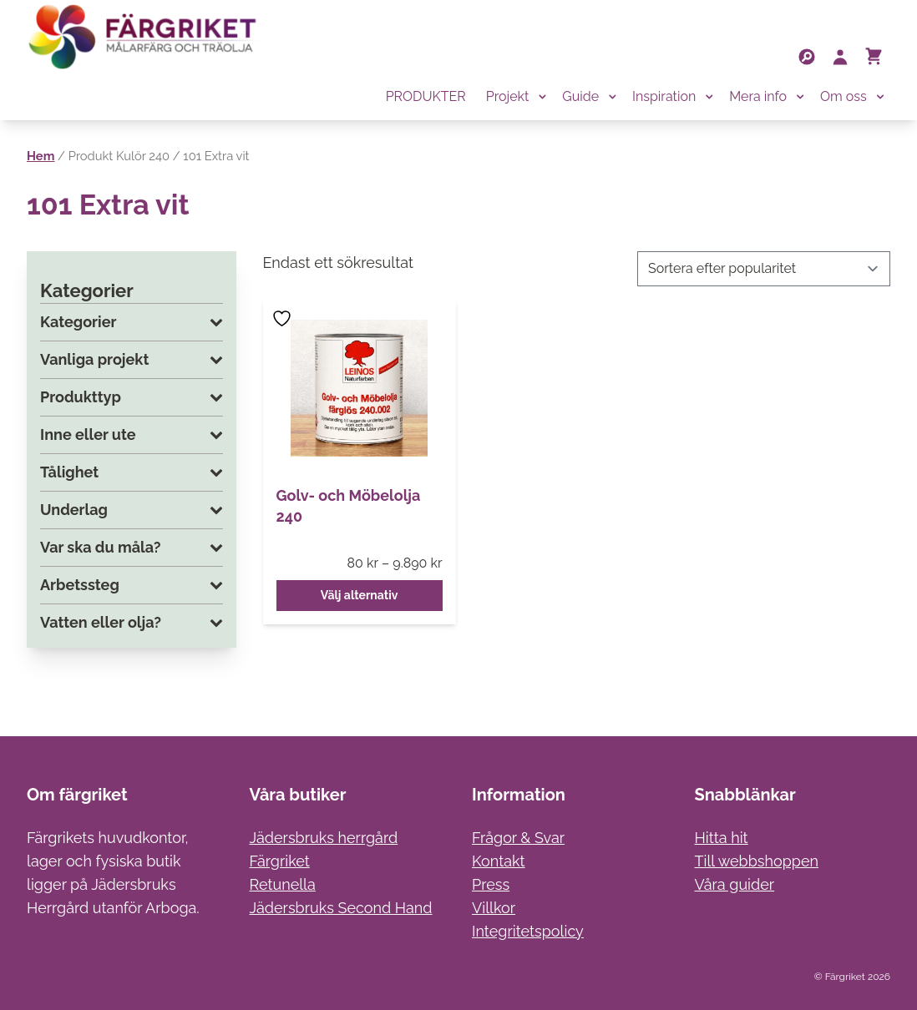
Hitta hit (721, 837)
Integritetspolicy (528, 931)
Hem (40, 156)
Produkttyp (131, 397)
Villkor (493, 908)
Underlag (131, 510)
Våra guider (735, 884)
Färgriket (280, 861)
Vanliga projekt (131, 359)
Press (490, 884)
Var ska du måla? (131, 547)
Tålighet (131, 472)
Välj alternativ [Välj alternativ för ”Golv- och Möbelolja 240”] (359, 595)
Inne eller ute (131, 435)
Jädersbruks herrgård (324, 837)
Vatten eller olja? (131, 622)
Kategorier (131, 322)
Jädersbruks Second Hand (341, 908)
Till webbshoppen (757, 861)
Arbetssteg (131, 585)
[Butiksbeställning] (763, 268)
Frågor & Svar (518, 837)
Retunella (283, 884)
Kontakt (498, 861)
